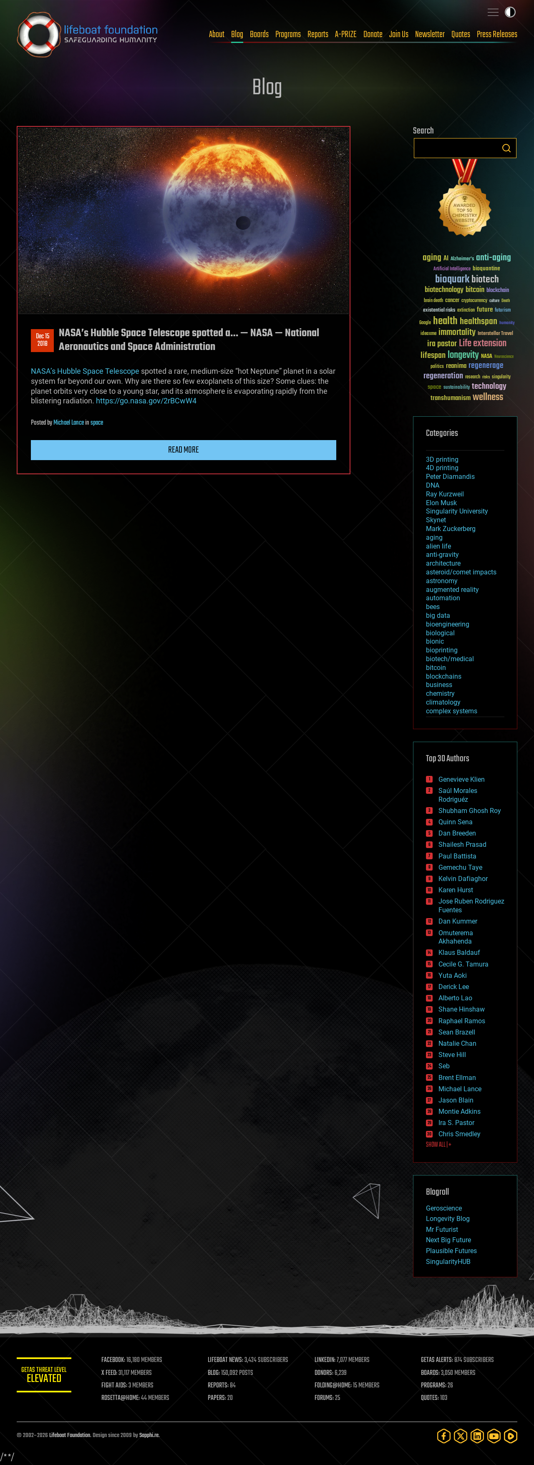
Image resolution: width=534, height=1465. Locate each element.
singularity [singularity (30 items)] (501, 377)
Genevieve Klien (461, 779)
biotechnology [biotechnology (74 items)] (444, 290)
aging (434, 537)
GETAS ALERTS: (438, 1360)
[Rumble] (510, 1436)
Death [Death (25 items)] (505, 301)
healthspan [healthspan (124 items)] (478, 322)
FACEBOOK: (117, 1360)
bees (433, 607)
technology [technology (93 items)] (489, 387)
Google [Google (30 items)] (425, 323)
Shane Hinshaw (461, 1009)
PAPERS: (220, 1398)
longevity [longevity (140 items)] (463, 355)
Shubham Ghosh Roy (469, 811)
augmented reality (452, 590)
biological (440, 633)
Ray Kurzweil (445, 494)
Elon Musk (441, 503)
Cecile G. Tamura (463, 964)
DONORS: (326, 1373)
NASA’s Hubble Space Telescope (85, 371)
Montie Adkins (459, 1111)
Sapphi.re (149, 1435)
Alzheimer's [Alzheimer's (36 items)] (462, 259)
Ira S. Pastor (456, 1123)
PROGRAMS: (435, 1385)
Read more (183, 450)
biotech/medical (450, 659)
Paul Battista (457, 856)
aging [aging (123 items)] (432, 258)
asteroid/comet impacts (461, 572)
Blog (237, 35)
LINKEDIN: (327, 1360)
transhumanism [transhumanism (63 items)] (451, 398)
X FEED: (113, 1373)
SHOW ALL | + (438, 1145)
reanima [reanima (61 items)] (456, 366)
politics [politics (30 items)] (437, 367)
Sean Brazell (456, 1032)
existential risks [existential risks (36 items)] (439, 310)
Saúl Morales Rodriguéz (457, 795)
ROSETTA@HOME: (124, 1398)
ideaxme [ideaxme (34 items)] (428, 334)
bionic (435, 641)
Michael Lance (68, 423)
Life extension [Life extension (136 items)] (482, 343)
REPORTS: (221, 1385)
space (97, 423)
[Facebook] (444, 1436)
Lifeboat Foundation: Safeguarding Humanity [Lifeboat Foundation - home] (88, 35)
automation (443, 598)
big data (438, 615)
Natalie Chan (457, 1043)
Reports (317, 35)
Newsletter (430, 35)
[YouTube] (494, 1436)
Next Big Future (448, 1240)
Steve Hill (452, 1055)
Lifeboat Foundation (69, 1435)
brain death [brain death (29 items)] (433, 301)
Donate (373, 35)
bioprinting (442, 650)
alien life (438, 546)
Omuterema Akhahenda (455, 937)
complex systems (451, 711)
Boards (259, 35)
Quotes (460, 35)
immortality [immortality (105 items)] (457, 332)
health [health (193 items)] (445, 321)
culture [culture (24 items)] (494, 301)
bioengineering (447, 624)
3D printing (442, 459)
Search (506, 148)
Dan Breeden (457, 833)
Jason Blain (456, 1100)
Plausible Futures (451, 1251)
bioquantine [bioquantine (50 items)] (486, 268)
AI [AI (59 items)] (445, 259)
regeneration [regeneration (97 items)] (443, 376)
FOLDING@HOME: (335, 1385)
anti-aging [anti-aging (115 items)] (493, 258)
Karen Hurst (455, 890)
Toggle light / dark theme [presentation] (510, 12)
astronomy (442, 581)
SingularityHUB (448, 1262)
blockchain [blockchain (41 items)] (497, 290)
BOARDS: (431, 1373)
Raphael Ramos (461, 1021)
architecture (443, 563)
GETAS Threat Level (45, 1376)
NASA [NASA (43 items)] (486, 356)
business (439, 685)
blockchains (443, 676)
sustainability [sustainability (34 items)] (456, 388)
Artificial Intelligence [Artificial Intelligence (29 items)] (452, 269)
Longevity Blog (448, 1219)
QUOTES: (431, 1398)
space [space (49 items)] (434, 386)
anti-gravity (442, 555)
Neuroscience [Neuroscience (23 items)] (504, 357)
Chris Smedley (459, 1134)
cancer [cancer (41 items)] (452, 300)
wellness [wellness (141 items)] (488, 397)
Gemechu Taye (460, 867)
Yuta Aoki (452, 975)
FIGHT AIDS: (118, 1385)
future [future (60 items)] (485, 310)
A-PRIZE (346, 35)
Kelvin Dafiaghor (463, 879)
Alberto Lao (455, 998)
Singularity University (457, 511)
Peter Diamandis (450, 477)
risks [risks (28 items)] (486, 377)
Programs (288, 35)
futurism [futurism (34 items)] (503, 311)
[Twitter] (460, 1436)
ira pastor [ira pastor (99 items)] (442, 344)
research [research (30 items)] (472, 377)
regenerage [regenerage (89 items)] (486, 365)
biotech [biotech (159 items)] (485, 279)
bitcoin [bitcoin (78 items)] (475, 290)
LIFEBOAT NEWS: (228, 1360)
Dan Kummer (457, 921)
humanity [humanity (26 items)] (507, 323)
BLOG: (217, 1373)
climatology (443, 702)
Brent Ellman (457, 1078)
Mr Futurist (442, 1229)
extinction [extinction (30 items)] (466, 310)
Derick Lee (453, 987)
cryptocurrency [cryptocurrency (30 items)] (474, 301)
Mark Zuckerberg (451, 529)
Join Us (398, 35)
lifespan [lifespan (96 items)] (433, 355)
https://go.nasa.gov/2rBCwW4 (146, 400)
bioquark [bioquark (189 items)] (452, 280)
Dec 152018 (42, 340)
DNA (432, 485)
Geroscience (444, 1208)
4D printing (442, 468)
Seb (444, 1066)
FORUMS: (326, 1398)
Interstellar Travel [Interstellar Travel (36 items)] (495, 334)
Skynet (436, 520)
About (216, 35)
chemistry (440, 693)
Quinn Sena (455, 822)
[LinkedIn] (477, 1436)
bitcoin (436, 668)
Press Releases (497, 35)
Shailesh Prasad (462, 844)
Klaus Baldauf (459, 953)
